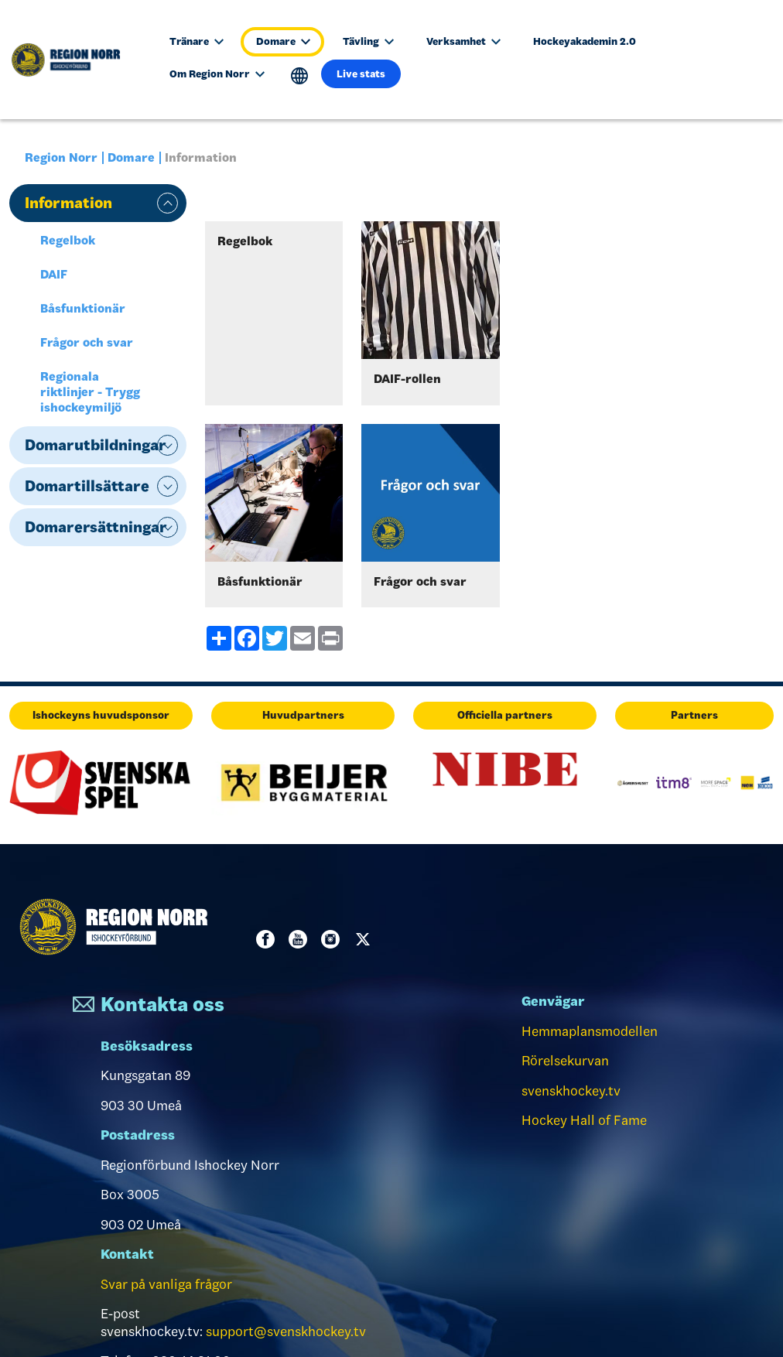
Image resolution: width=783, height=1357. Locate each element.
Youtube (301, 939)
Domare (283, 41)
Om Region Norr (217, 73)
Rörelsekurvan (565, 1060)
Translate (300, 76)
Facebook (268, 939)
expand (167, 203)
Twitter (366, 939)
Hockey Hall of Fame (584, 1120)
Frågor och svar (86, 342)
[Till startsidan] (73, 59)
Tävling (368, 41)
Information (68, 202)
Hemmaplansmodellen (589, 1031)
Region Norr (61, 157)
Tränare (196, 41)
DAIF (53, 274)
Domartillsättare (87, 486)
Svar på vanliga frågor (166, 1284)
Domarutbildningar (95, 445)
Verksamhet (463, 41)
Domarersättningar (96, 527)
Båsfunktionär (82, 308)
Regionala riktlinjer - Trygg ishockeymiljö (90, 392)
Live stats (361, 73)
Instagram (333, 939)
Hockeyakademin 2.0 (584, 41)
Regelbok (67, 240)
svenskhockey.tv (571, 1090)
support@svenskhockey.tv (286, 1331)
